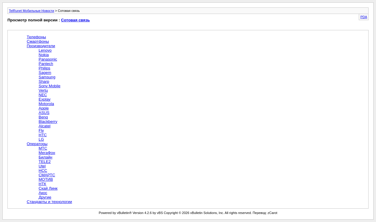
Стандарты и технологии (49, 201)
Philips (44, 68)
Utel (42, 166)
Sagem (45, 72)
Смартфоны (38, 41)
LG (41, 139)
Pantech (46, 63)
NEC (43, 95)
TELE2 (45, 161)
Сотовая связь (75, 20)
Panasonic (48, 59)
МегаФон (47, 152)
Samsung (47, 77)
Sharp (44, 81)
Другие (45, 197)
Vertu (43, 90)
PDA (363, 17)
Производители (41, 46)
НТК (42, 184)
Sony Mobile (49, 86)
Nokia (44, 55)
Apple (44, 108)
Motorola (46, 104)
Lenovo (45, 50)
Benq (43, 117)
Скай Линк (48, 188)
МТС (43, 148)
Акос (43, 193)
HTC (43, 135)
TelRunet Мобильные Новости (31, 10)
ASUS (44, 112)
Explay (44, 99)
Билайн (45, 157)
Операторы (37, 144)
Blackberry (48, 121)
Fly (41, 130)
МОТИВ (46, 179)
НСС (43, 170)
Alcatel (44, 126)
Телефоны (36, 37)
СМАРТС (47, 175)
